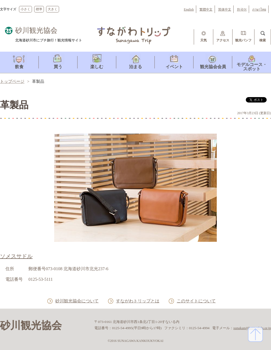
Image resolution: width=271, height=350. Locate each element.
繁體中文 (205, 9)
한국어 (242, 9)
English (189, 9)
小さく (25, 9)
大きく (52, 9)
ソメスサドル (16, 256)
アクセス (222, 40)
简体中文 (224, 9)
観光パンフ (243, 40)
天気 (203, 40)
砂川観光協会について (77, 301)
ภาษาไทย (259, 9)
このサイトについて (196, 301)
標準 (39, 9)
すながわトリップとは (137, 301)
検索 (262, 40)
